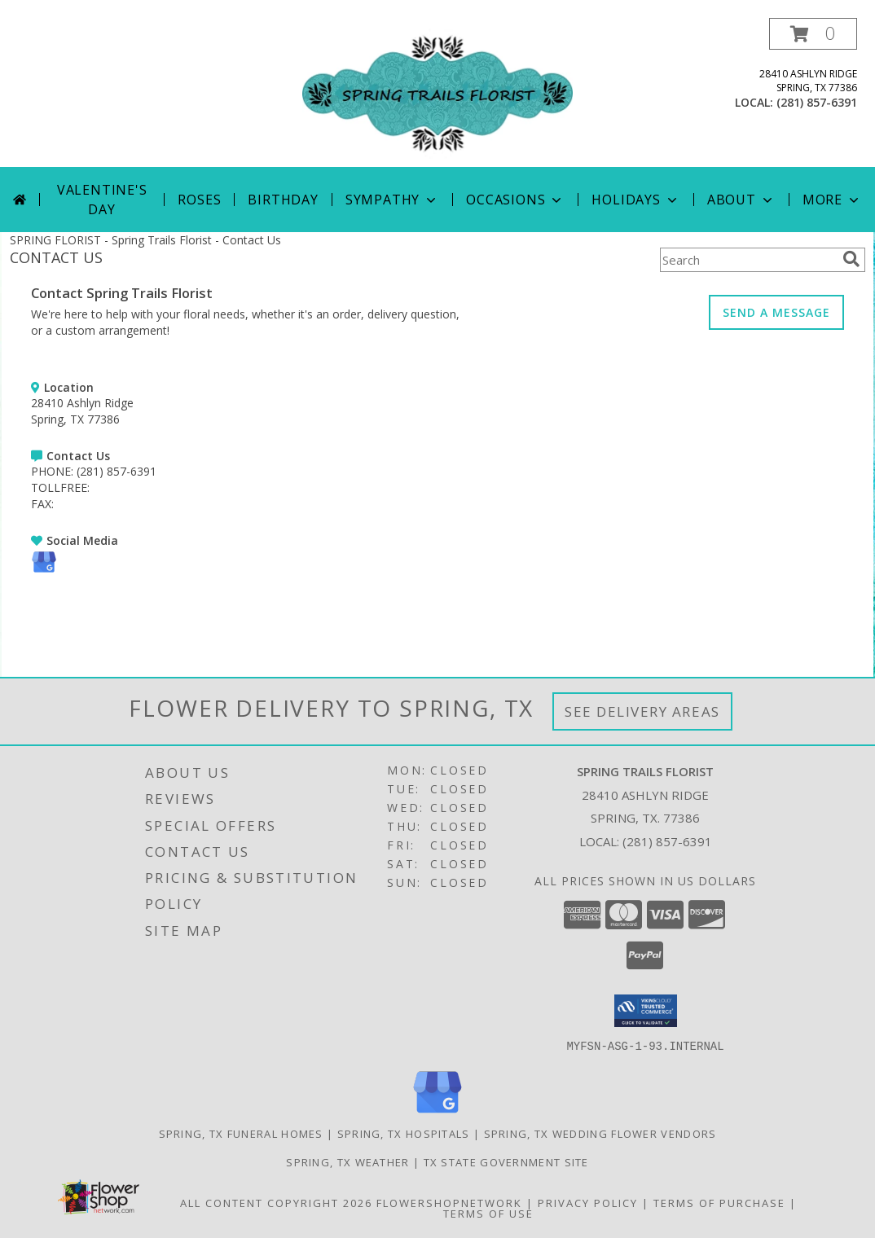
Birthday (283, 200)
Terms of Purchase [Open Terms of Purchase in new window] (719, 1202)
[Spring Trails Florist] (437, 92)
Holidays (635, 200)
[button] (813, 34)
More (832, 200)
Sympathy (392, 200)
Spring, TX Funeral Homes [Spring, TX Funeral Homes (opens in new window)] (241, 1133)
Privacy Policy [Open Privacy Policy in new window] (588, 1202)
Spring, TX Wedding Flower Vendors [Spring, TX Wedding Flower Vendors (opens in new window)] (600, 1133)
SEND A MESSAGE (776, 312)
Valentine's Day (102, 199)
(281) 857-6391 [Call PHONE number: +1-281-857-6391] (116, 471)
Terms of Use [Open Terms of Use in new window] (488, 1212)
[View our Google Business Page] (44, 570)
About (741, 200)
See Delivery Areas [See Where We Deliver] (642, 711)
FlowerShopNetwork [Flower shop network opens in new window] (449, 1202)
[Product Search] (748, 259)
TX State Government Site (506, 1161)
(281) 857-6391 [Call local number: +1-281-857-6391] (816, 102)
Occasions (515, 200)
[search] (851, 259)
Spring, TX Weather (347, 1161)
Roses (199, 200)
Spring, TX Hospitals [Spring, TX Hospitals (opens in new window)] (403, 1133)
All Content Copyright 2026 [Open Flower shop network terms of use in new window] (276, 1202)
